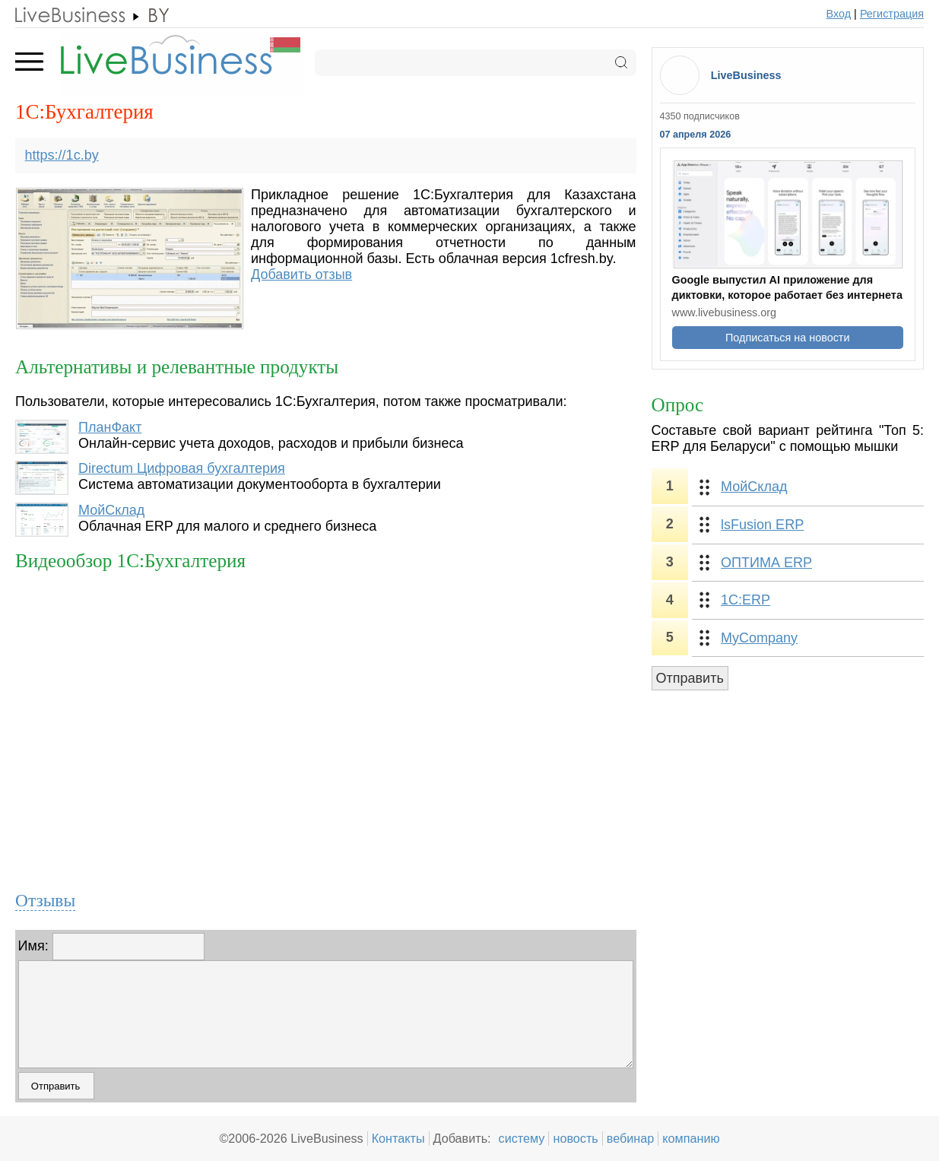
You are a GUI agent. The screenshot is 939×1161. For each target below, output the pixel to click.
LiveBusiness (746, 75)
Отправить (690, 678)
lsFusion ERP (762, 524)
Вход (839, 14)
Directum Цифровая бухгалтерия (181, 468)
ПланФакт (109, 427)
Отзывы (45, 900)
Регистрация (892, 14)
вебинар (631, 1138)
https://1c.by (62, 155)
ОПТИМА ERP (766, 562)
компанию (690, 1138)
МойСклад (111, 510)
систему (522, 1138)
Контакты (398, 1138)
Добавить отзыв (301, 274)
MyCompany (759, 638)
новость (575, 1138)
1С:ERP (745, 599)
